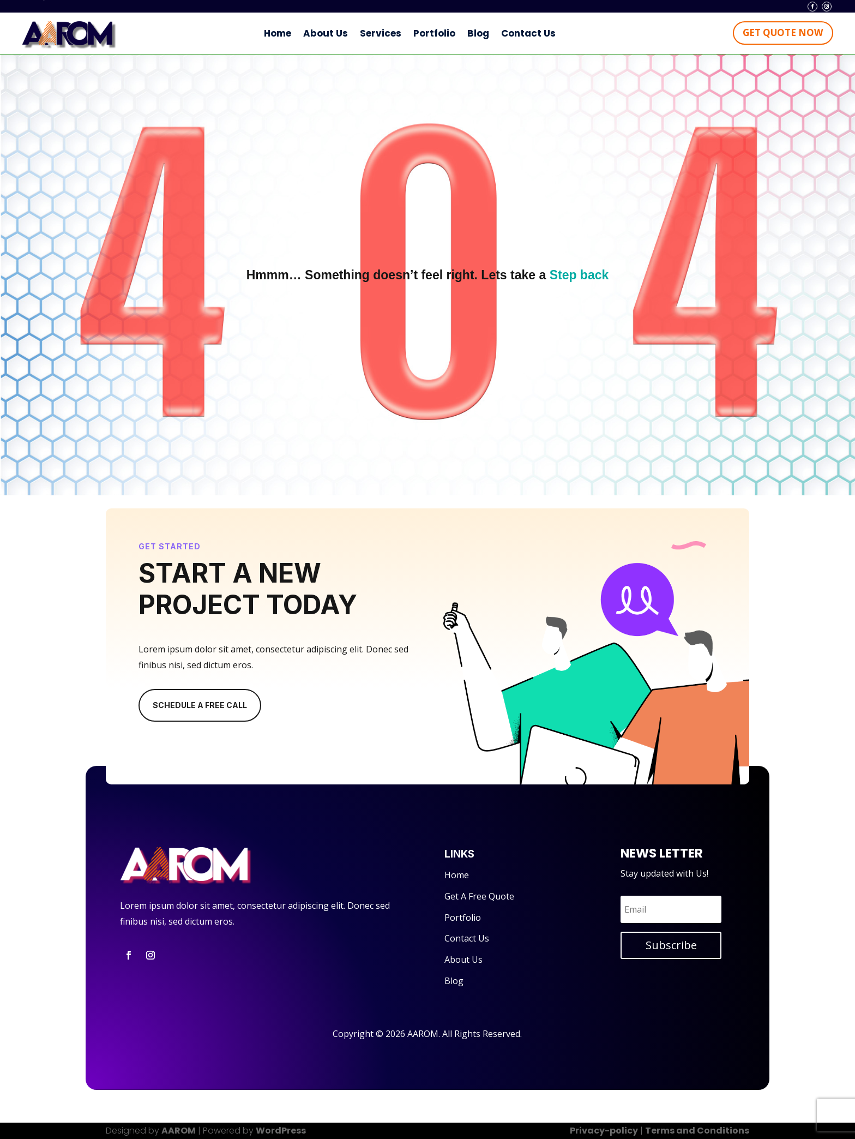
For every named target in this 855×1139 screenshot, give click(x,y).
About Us (325, 33)
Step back (579, 275)
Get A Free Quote (479, 896)
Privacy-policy (604, 1130)
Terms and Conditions (697, 1130)
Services (380, 33)
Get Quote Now (783, 32)
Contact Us (528, 33)
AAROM (178, 1130)
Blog (478, 33)
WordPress (281, 1130)
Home (277, 33)
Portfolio (434, 33)
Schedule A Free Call (200, 706)
